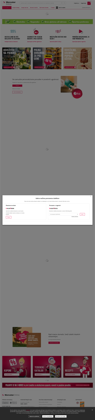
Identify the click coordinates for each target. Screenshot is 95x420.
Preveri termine (75, 216)
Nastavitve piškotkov (34, 416)
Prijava (8, 217)
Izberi (82, 214)
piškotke (28, 410)
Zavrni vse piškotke (47, 416)
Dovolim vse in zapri (61, 416)
